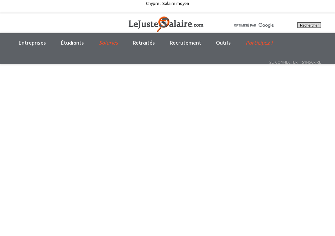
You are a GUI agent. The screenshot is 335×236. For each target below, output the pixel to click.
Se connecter (283, 62)
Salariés (108, 42)
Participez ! (259, 42)
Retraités (144, 42)
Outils (223, 42)
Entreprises (32, 42)
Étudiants (72, 42)
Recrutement (185, 42)
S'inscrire (311, 62)
